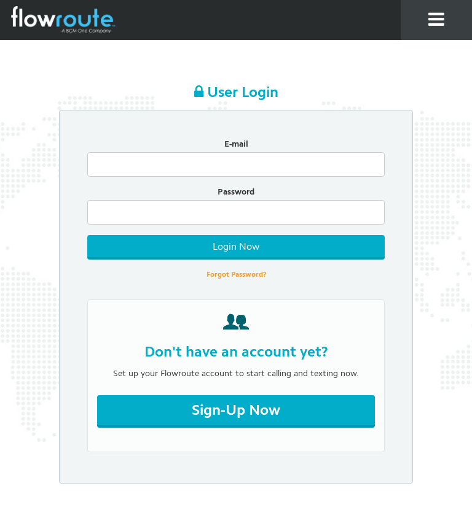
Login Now (236, 247)
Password (236, 192)
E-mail (236, 144)
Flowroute (65, 20)
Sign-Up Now (236, 411)
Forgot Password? (236, 275)
